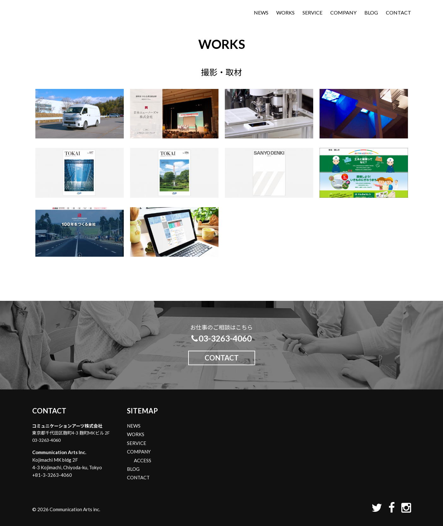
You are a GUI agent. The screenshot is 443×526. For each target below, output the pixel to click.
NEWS (261, 12)
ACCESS (142, 460)
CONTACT (398, 12)
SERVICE (312, 12)
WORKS (285, 12)
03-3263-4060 (221, 338)
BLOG (371, 12)
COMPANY (343, 12)
